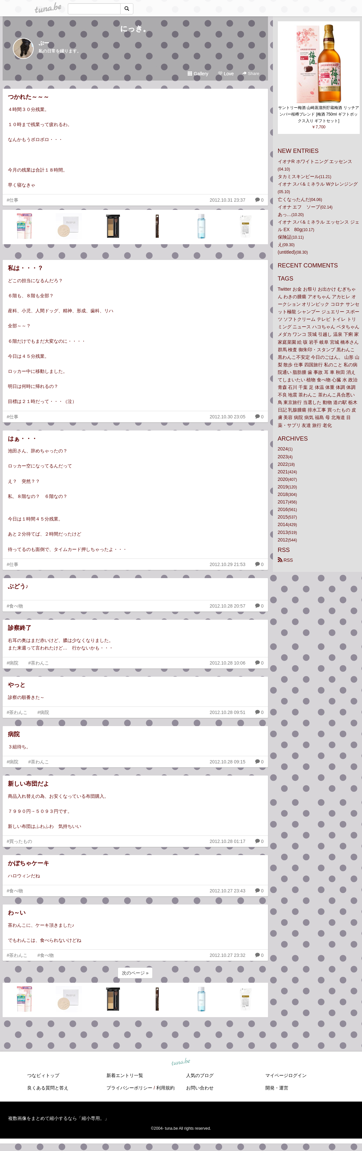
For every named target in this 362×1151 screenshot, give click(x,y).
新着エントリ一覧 (124, 1075)
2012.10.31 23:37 (227, 200)
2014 (283, 524)
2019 (283, 486)
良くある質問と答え (47, 1087)
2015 (283, 517)
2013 (283, 532)
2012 (283, 539)
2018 (283, 494)
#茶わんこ (38, 663)
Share (250, 73)
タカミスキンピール (298, 176)
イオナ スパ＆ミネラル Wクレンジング (318, 184)
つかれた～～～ (28, 97)
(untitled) (286, 252)
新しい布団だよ (28, 783)
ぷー (44, 43)
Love (226, 73)
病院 (14, 734)
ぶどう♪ (18, 586)
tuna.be (181, 1062)
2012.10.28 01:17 (227, 841)
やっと (17, 685)
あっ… (285, 214)
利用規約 (165, 1087)
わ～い (17, 912)
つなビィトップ (43, 1075)
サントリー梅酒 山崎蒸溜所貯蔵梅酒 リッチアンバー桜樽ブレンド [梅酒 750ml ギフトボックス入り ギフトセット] (318, 114)
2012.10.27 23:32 (227, 955)
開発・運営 (276, 1087)
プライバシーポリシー (129, 1087)
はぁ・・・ (22, 438)
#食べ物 (15, 606)
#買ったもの (19, 841)
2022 (283, 464)
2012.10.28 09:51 (227, 712)
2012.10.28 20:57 (227, 606)
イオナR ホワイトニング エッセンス (315, 161)
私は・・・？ (25, 268)
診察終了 (19, 628)
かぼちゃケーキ (28, 863)
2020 (283, 479)
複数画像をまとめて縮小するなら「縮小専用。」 (58, 1118)
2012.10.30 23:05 (227, 416)
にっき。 (135, 29)
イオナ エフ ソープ (299, 207)
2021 (283, 471)
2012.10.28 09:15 (227, 761)
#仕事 (13, 200)
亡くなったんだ (294, 199)
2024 (283, 448)
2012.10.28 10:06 (227, 663)
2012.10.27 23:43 (227, 890)
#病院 (13, 663)
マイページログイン (286, 1075)
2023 (283, 456)
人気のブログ (200, 1075)
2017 (283, 501)
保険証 (285, 237)
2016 (283, 509)
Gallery (198, 73)
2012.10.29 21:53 (227, 564)
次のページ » (135, 973)
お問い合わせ (200, 1087)
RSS (285, 560)
